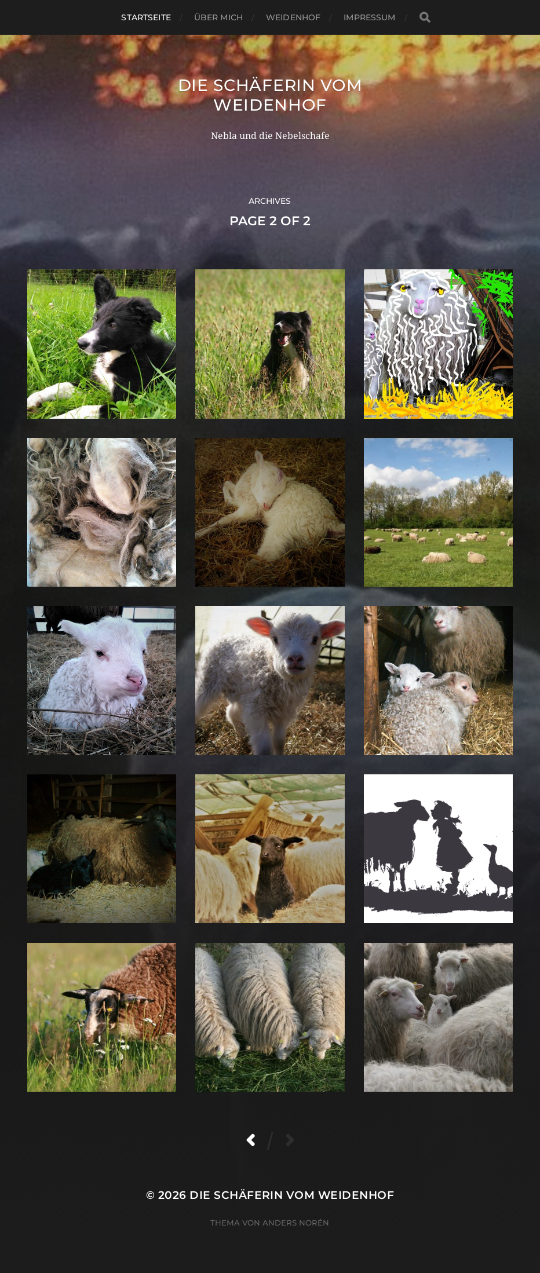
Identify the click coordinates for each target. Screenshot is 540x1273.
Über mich (218, 17)
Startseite (145, 17)
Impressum (369, 17)
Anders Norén (295, 1222)
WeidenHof (293, 17)
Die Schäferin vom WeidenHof (270, 95)
